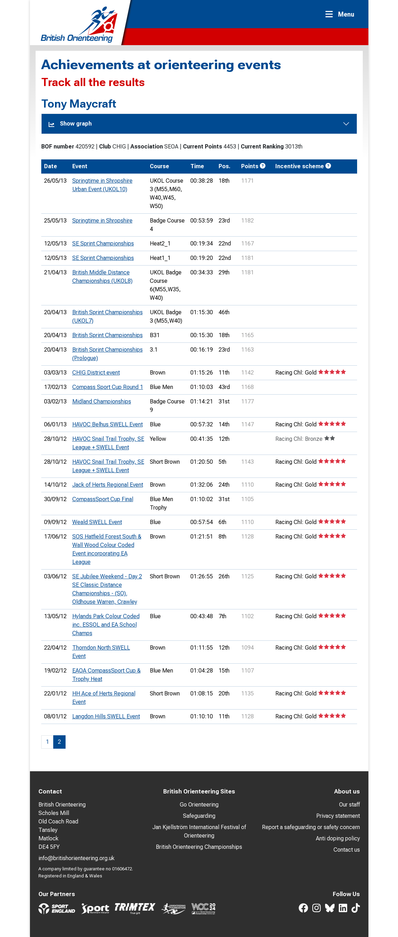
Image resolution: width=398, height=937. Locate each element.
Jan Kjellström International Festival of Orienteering (199, 831)
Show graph (70, 123)
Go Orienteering (199, 804)
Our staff (349, 804)
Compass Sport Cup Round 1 (107, 387)
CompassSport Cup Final (102, 499)
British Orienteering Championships (199, 847)
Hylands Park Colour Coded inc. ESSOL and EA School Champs (106, 625)
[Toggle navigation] (342, 14)
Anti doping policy (338, 838)
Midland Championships (101, 401)
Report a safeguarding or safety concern (311, 827)
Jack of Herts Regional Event (107, 484)
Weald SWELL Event (97, 522)
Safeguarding (199, 816)
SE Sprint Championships (103, 243)
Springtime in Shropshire (102, 220)
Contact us (346, 849)
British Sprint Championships (107, 335)
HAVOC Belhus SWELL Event (107, 424)
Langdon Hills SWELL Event (106, 716)
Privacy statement (338, 816)
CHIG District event (96, 372)
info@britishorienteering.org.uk (76, 858)
